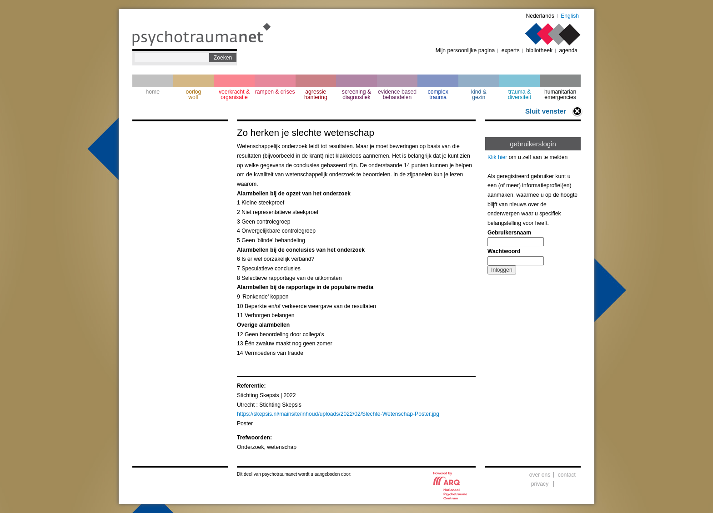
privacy (540, 484)
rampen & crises (275, 92)
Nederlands (540, 16)
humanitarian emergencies (560, 94)
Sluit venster (545, 111)
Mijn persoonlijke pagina (465, 50)
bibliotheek (539, 50)
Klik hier (497, 157)
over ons (540, 475)
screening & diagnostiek (356, 94)
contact (567, 475)
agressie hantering (315, 94)
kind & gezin (479, 94)
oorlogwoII (193, 94)
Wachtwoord (503, 251)
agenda (568, 50)
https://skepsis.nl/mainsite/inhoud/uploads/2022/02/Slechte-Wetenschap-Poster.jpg (338, 414)
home (153, 92)
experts (511, 50)
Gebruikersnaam (509, 232)
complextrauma (438, 94)
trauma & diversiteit (519, 94)
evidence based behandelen (397, 94)
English (570, 16)
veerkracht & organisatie (234, 94)
